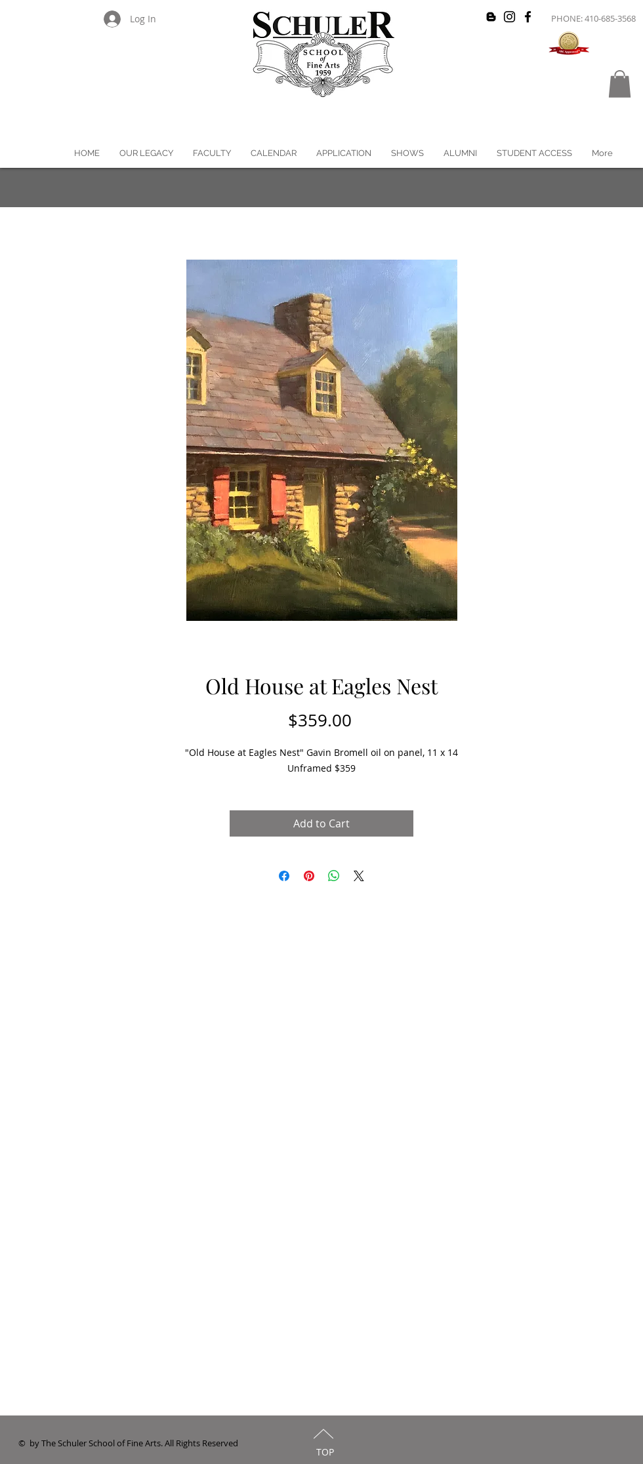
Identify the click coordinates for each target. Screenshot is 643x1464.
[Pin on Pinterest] (309, 876)
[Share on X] (359, 876)
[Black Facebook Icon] (527, 16)
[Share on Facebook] (284, 876)
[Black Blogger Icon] (491, 16)
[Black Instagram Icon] (509, 16)
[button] (619, 84)
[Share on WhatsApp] (334, 876)
